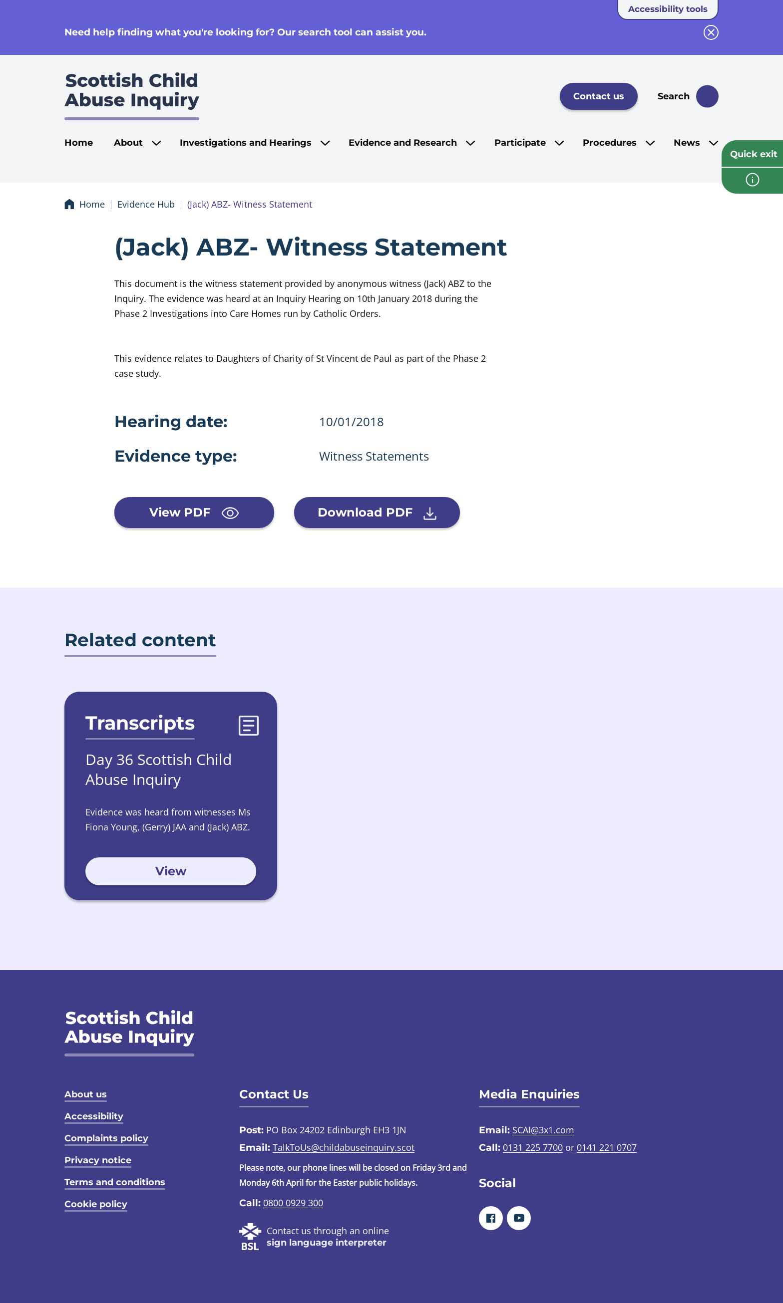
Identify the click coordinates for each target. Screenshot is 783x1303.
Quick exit (754, 154)
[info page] (752, 181)
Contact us (598, 96)
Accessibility (93, 1116)
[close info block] (711, 32)
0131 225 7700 (533, 1147)
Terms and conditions (114, 1182)
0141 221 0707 (607, 1147)
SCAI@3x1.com (543, 1130)
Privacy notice (97, 1160)
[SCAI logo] (129, 1033)
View (170, 871)
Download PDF (377, 512)
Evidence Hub (146, 204)
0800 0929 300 (293, 1203)
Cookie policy (95, 1204)
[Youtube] (519, 1218)
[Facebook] (491, 1218)
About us (85, 1094)
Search (674, 96)
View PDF (194, 512)
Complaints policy (106, 1138)
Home (78, 142)
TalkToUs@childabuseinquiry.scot (343, 1147)
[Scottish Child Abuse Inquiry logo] (131, 96)
